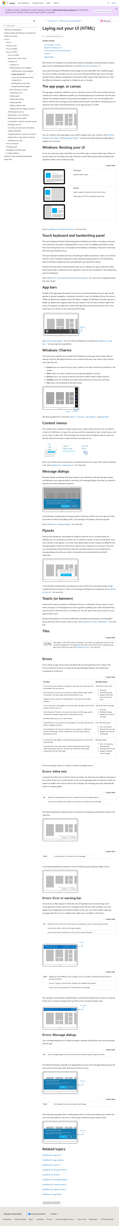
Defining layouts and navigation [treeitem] (22, 71)
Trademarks (93, 1219)
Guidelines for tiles (82, 647)
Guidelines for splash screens (53, 1189)
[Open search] (108, 3)
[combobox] (20, 25)
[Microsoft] (4, 3)
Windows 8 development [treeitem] (12, 30)
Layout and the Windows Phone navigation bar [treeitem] (23, 78)
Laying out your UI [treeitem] (18, 74)
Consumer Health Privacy (64, 1219)
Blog (30, 1219)
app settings (90, 417)
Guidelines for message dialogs (58, 524)
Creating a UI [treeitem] (14, 65)
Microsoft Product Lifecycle (64, 10)
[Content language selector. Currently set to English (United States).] (13, 1214)
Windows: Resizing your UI (53, 48)
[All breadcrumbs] (44, 21)
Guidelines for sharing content (54, 1170)
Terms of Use (81, 1219)
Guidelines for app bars (51, 1155)
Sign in (114, 3)
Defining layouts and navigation (70, 21)
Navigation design (71, 138)
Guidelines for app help (51, 1194)
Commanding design (54, 341)
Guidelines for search (50, 1165)
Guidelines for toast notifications (94, 621)
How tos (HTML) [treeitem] (13, 55)
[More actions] (114, 21)
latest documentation (90, 66)
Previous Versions (20, 1219)
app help (104, 417)
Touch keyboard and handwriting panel (57, 50)
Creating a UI (52, 21)
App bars (47, 53)
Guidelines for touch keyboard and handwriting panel (66, 278)
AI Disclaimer (7, 1219)
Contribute (40, 1219)
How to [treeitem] (8, 42)
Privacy (48, 1219)
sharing (80, 417)
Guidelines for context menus (61, 465)
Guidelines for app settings (52, 1160)
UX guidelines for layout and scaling (59, 229)
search (72, 417)
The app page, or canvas (52, 45)
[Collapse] (34, 21)
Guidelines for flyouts (50, 1174)
